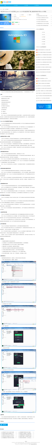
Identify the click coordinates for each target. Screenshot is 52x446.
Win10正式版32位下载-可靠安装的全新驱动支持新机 (44, 95)
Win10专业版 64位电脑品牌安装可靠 (41, 19)
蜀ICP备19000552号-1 (34, 444)
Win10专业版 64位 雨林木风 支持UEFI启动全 (42, 21)
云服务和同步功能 (4, 107)
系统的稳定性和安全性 (4, 100)
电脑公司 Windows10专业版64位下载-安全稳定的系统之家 (44, 57)
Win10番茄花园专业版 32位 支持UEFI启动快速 (42, 23)
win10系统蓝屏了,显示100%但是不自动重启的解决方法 (8, 432)
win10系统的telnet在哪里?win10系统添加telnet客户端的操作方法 (25, 433)
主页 (3, 9)
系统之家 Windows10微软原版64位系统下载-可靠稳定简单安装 (44, 62)
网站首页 (26, 441)
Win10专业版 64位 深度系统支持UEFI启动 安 (42, 17)
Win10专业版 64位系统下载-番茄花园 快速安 (42, 25)
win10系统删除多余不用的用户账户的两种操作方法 (8, 437)
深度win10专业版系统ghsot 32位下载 (41, 78)
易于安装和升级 (3, 109)
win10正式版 (43, 41)
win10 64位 (43, 32)
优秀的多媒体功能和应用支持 (5, 102)
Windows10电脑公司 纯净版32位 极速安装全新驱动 (43, 100)
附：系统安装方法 (4, 113)
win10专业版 (16, 5)
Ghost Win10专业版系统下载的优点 (6, 96)
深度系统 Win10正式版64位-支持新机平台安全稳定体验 (44, 67)
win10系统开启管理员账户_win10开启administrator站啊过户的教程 (25, 437)
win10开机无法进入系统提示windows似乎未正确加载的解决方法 (8, 436)
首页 (5, 5)
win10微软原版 (36, 5)
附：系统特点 (3, 111)
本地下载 (4, 424)
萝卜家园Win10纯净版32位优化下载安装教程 (43, 83)
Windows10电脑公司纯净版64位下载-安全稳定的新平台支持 (44, 52)
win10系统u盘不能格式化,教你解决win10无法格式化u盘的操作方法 (8, 433)
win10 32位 (43, 34)
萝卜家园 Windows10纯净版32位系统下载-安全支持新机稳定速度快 (44, 93)
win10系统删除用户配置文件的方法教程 (24, 432)
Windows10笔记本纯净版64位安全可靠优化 (42, 64)
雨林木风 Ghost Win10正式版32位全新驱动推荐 (43, 85)
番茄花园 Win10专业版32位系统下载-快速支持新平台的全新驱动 (44, 88)
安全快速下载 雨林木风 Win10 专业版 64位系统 (43, 49)
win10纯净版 (26, 5)
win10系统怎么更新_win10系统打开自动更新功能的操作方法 (25, 436)
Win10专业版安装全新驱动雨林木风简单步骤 (43, 69)
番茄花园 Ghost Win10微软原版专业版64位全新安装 (43, 54)
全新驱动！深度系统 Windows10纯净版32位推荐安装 (44, 90)
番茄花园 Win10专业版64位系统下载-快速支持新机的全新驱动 (44, 59)
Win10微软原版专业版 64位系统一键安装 (41, 15)
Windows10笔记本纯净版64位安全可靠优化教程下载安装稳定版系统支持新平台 (44, 72)
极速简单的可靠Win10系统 (5, 98)
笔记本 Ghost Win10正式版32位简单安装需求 (43, 98)
